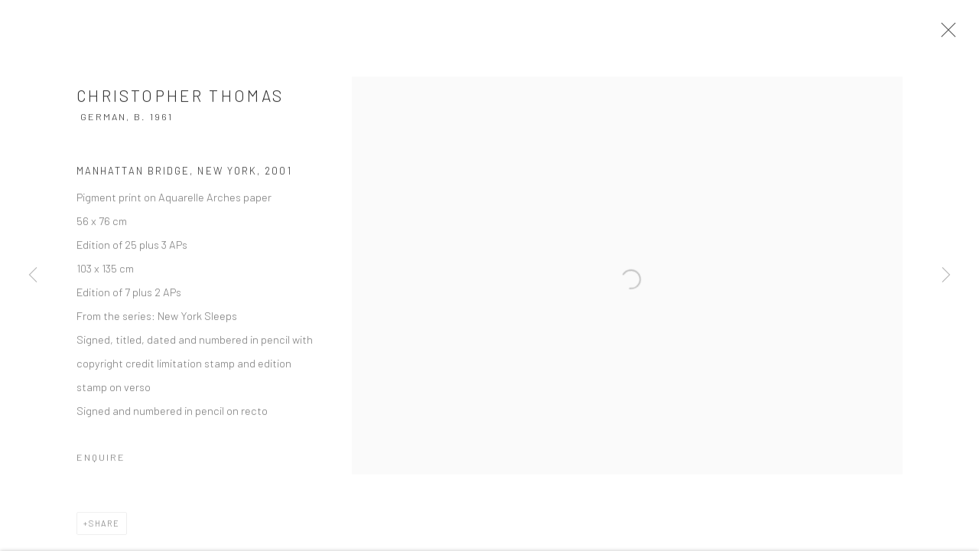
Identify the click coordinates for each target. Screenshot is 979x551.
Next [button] (946, 275)
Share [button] (104, 531)
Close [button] (957, 34)
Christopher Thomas (180, 102)
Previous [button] (33, 275)
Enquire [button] (100, 464)
